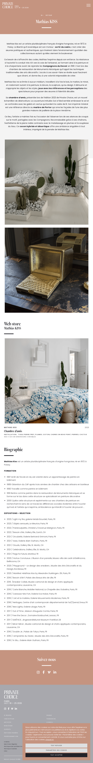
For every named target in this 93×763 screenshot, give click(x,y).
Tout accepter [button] (56, 755)
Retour (46, 15)
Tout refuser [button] (56, 746)
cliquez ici (49, 739)
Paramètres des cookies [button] (56, 750)
